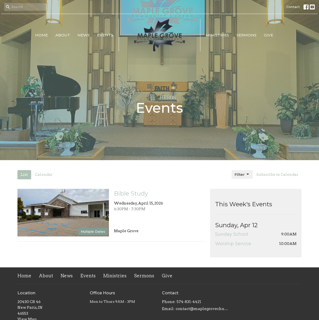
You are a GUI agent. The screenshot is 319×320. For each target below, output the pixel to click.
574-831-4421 (189, 302)
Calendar (44, 174)
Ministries (217, 35)
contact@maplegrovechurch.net (202, 309)
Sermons (246, 35)
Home (41, 35)
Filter (242, 174)
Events (105, 35)
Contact (293, 7)
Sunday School (231, 234)
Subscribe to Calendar (277, 174)
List (24, 174)
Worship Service (233, 243)
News (84, 35)
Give (268, 35)
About (62, 35)
